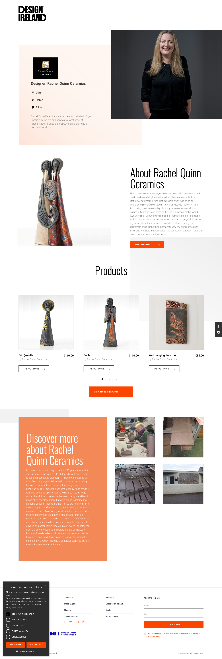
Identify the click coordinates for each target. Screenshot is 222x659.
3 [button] (109, 379)
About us (68, 610)
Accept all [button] (15, 644)
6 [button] (120, 379)
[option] (46, 331)
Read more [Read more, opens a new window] (17, 607)
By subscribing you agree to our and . (174, 635)
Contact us (68, 597)
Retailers (110, 597)
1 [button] (102, 379)
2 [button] (106, 379)
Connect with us (71, 616)
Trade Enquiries (71, 604)
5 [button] (116, 379)
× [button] (46, 585)
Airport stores (112, 616)
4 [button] (113, 379)
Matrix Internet (199, 653)
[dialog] (26, 618)
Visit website (143, 244)
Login (108, 610)
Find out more (31, 369)
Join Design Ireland (114, 604)
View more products (106, 392)
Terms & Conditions (181, 633)
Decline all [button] (36, 644)
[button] (26, 651)
